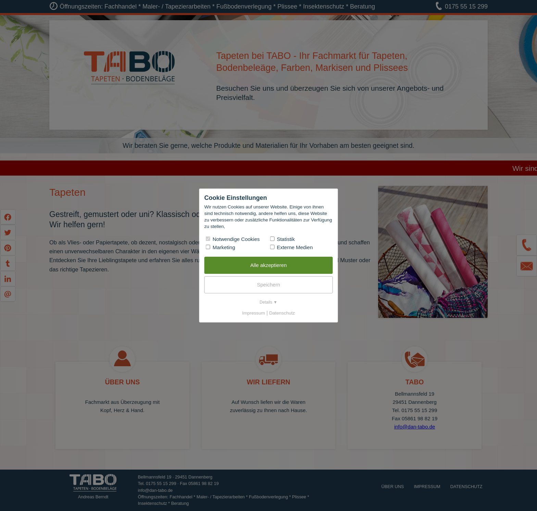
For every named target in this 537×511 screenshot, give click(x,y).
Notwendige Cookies (233, 239)
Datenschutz (282, 313)
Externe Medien (291, 247)
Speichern (268, 285)
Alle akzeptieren (268, 265)
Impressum (253, 313)
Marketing (220, 247)
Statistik (282, 239)
